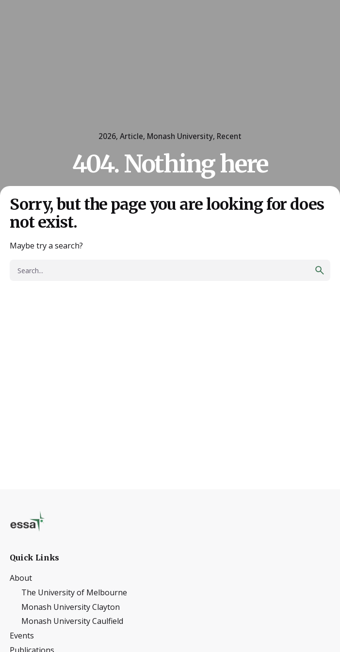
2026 (107, 136)
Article (131, 136)
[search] (319, 270)
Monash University (180, 136)
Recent (229, 136)
